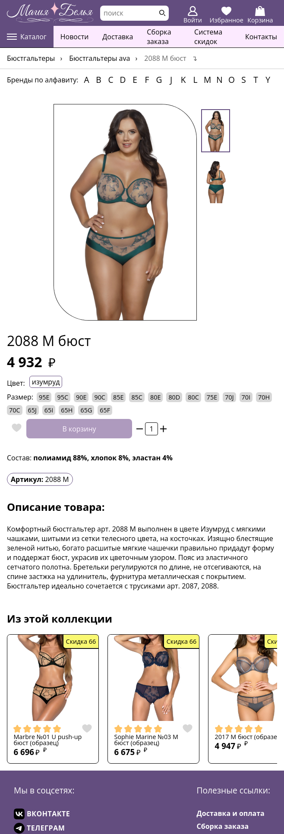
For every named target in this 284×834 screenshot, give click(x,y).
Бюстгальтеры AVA (99, 58)
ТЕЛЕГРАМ (39, 828)
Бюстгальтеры (31, 58)
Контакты (261, 36)
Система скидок (208, 36)
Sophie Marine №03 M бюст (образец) (146, 740)
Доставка (117, 36)
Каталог (27, 36)
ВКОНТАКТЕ (42, 814)
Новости (74, 36)
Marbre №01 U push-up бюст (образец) (47, 740)
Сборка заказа (159, 36)
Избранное (226, 15)
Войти (192, 15)
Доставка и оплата (231, 813)
